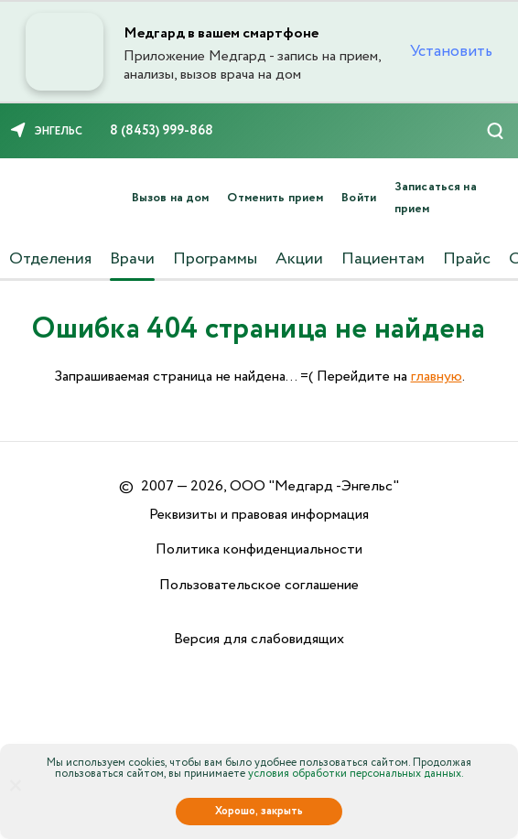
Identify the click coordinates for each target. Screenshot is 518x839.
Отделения (50, 259)
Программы (215, 259)
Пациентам (383, 259)
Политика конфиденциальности (259, 549)
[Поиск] (495, 131)
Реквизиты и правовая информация (259, 514)
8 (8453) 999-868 (161, 131)
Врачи (132, 259)
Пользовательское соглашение (259, 585)
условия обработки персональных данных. (356, 773)
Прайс (467, 259)
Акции (299, 259)
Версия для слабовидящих (259, 639)
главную (436, 376)
